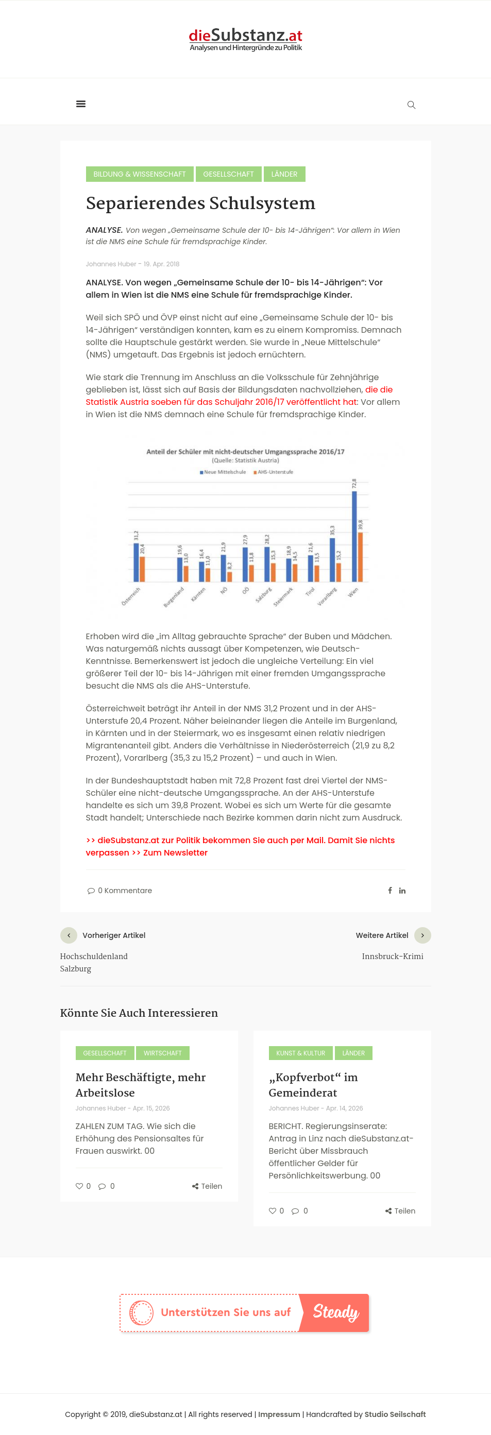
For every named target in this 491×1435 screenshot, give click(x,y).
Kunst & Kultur (301, 1053)
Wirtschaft (163, 1053)
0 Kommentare (119, 890)
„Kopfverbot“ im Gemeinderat (313, 1085)
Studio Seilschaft (395, 1414)
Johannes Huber (112, 264)
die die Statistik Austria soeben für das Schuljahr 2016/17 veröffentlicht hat (239, 396)
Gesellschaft (229, 174)
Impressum (279, 1414)
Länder (285, 174)
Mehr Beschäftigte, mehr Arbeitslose (141, 1085)
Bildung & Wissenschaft (140, 174)
